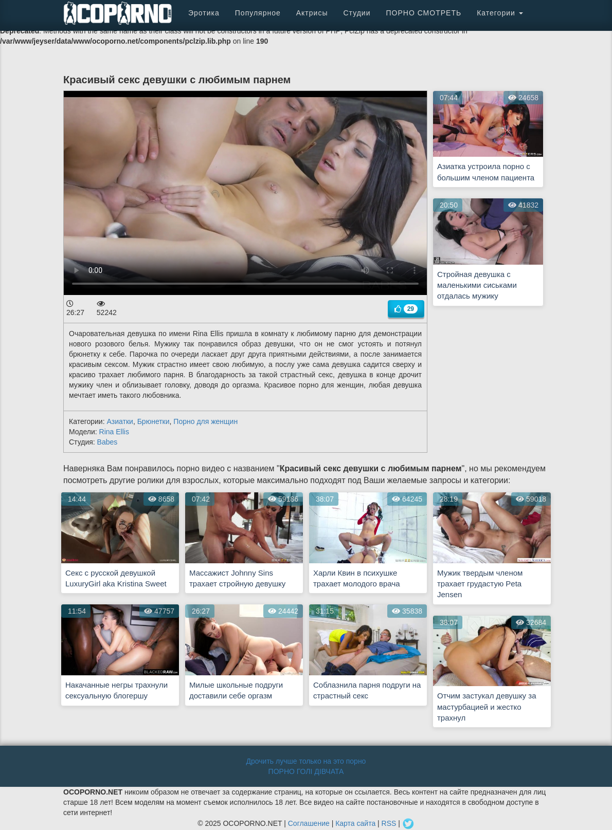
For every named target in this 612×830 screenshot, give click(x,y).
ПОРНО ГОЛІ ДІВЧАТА (306, 771)
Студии (356, 13)
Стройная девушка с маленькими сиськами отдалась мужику (477, 285)
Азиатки (119, 421)
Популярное (258, 13)
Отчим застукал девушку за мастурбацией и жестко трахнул (486, 706)
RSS (389, 823)
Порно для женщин (205, 421)
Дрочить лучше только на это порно (306, 761)
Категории (500, 13)
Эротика (204, 13)
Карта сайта (355, 823)
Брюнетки (153, 421)
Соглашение (309, 823)
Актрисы (312, 13)
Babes (107, 442)
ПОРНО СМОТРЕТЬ (423, 13)
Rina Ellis (114, 432)
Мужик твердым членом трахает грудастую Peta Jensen (480, 583)
